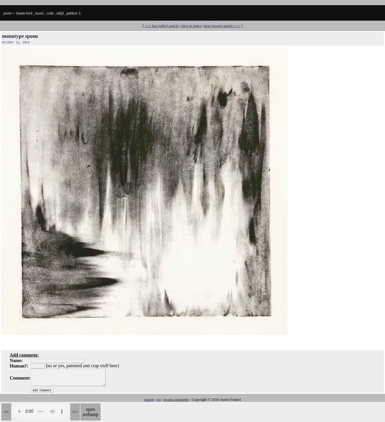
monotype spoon (20, 36)
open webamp (90, 412)
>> (75, 411)
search (149, 399)
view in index (191, 26)
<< (6, 411)
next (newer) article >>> (222, 26)
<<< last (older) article (161, 26)
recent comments (176, 399)
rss (158, 399)
